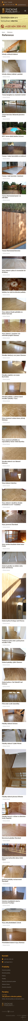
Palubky (4, 978)
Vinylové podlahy (6, 970)
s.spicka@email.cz (21, 4)
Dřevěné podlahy (6, 973)
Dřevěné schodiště (6, 987)
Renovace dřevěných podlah (9, 981)
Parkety (4, 976)
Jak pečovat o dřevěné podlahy (12, 996)
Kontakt (10, 2)
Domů (5, 2)
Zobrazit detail (6, 57)
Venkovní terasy (6, 984)
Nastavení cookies (10, 1015)
